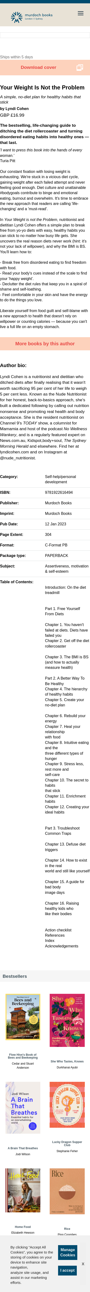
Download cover (38, 67)
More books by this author (45, 343)
